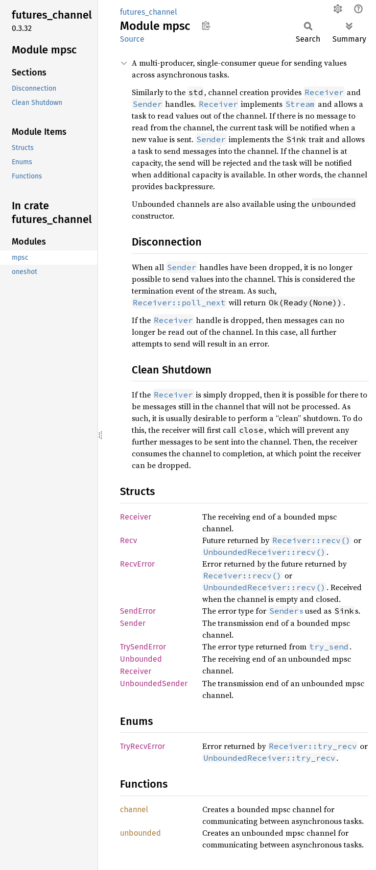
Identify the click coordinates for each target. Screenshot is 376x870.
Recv (128, 540)
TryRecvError (142, 746)
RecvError (137, 564)
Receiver (135, 517)
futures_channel (148, 12)
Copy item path (206, 25)
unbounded (140, 833)
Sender (132, 623)
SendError (138, 611)
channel (134, 809)
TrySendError (143, 646)
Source (132, 39)
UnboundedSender (154, 683)
